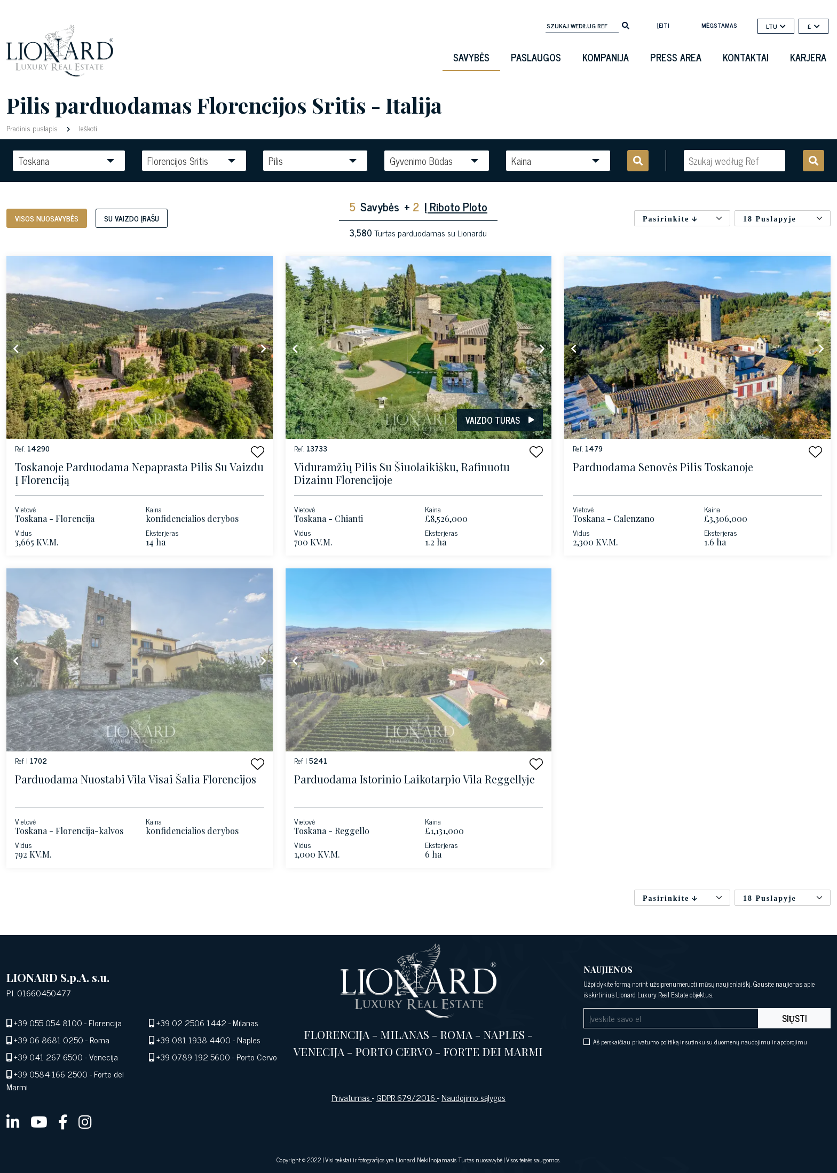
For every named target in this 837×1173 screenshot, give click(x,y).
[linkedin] (13, 1121)
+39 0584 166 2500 (51, 1074)
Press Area (675, 57)
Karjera (808, 57)
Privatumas (351, 1097)
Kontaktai (746, 57)
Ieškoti (87, 128)
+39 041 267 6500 (48, 1057)
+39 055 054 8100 (48, 1022)
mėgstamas (719, 25)
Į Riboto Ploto (455, 206)
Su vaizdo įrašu (131, 218)
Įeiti (663, 25)
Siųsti (794, 1018)
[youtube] (39, 1121)
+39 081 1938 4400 (193, 1040)
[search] (626, 24)
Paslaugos (536, 57)
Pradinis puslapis (33, 128)
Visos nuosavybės (46, 218)
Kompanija (605, 57)
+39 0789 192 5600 (193, 1057)
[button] (257, 451)
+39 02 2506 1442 (191, 1022)
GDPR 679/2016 (406, 1097)
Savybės (471, 57)
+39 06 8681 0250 (48, 1040)
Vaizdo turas (499, 420)
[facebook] (63, 1121)
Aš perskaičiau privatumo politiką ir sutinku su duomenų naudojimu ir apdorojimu (700, 1042)
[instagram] (85, 1121)
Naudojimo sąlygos (473, 1097)
